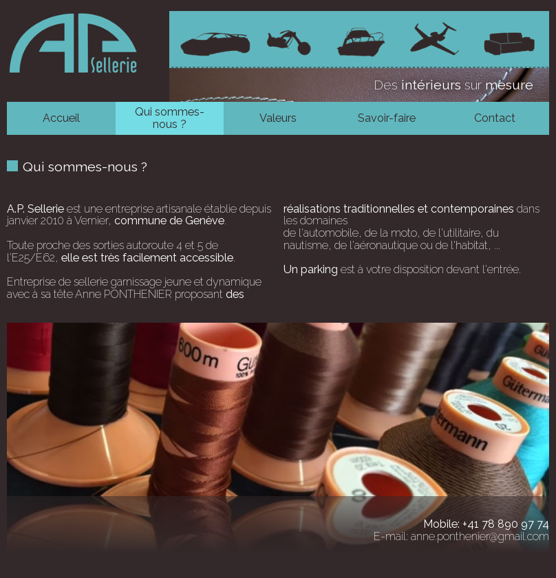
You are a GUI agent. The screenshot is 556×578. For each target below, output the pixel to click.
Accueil (61, 118)
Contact (494, 118)
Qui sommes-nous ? (169, 118)
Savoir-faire (387, 118)
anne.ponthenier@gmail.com (480, 536)
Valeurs (278, 118)
